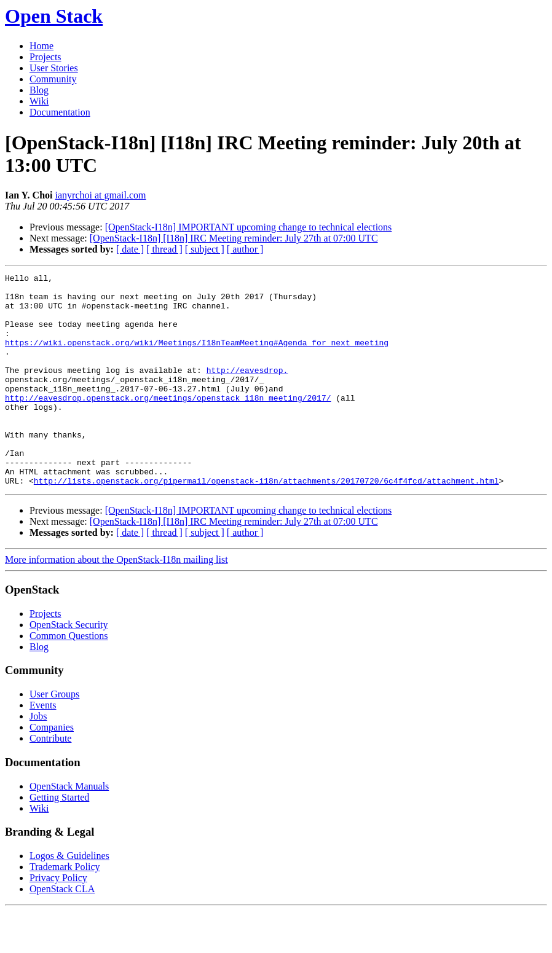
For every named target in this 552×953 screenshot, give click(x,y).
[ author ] (245, 249)
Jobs (38, 758)
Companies (52, 769)
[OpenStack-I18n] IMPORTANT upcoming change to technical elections (248, 227)
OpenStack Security (69, 667)
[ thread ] (164, 249)
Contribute (50, 780)
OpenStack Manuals (69, 828)
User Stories (54, 68)
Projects (45, 57)
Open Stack (54, 16)
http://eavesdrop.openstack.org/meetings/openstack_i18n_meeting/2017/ (168, 423)
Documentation (60, 112)
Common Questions (69, 678)
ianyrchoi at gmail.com (100, 195)
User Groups (54, 736)
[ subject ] (204, 249)
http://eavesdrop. (247, 390)
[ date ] (130, 249)
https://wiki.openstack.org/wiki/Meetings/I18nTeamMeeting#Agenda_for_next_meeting (196, 357)
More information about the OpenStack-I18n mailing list (116, 602)
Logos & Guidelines (69, 898)
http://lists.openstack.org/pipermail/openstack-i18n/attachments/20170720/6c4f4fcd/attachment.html (266, 522)
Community (53, 79)
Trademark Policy (65, 909)
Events (43, 747)
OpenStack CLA (62, 931)
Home (41, 46)
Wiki (39, 101)
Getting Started (59, 839)
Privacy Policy (58, 920)
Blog (39, 90)
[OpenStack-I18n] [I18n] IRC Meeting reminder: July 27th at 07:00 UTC (234, 238)
